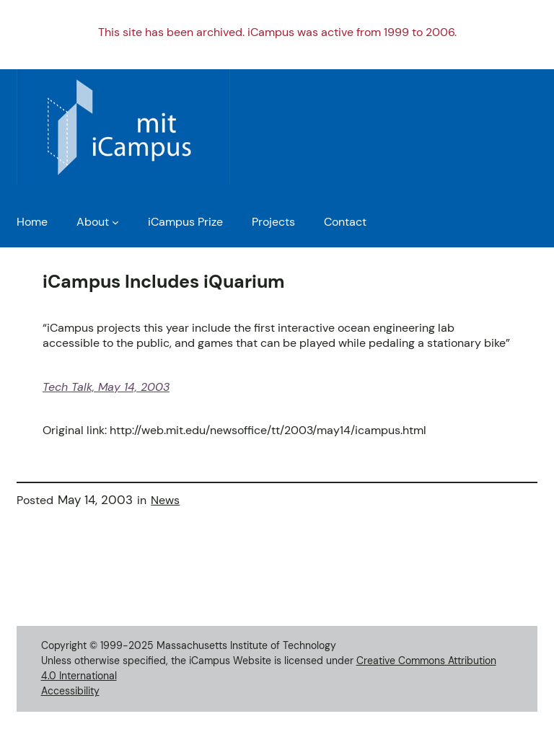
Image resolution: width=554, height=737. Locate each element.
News (165, 500)
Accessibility (70, 690)
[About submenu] (115, 222)
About (92, 221)
